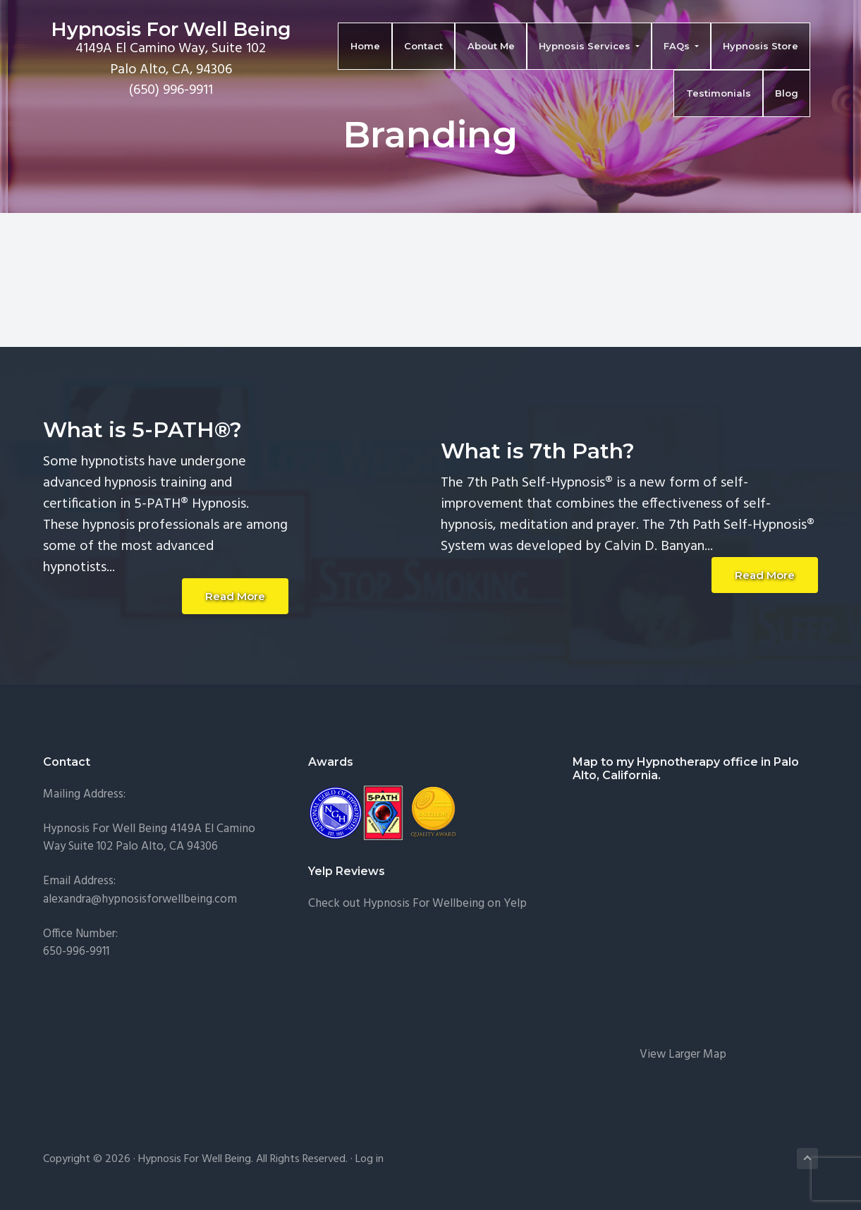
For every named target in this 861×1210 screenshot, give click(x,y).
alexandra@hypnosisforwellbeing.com (140, 899)
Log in (369, 1159)
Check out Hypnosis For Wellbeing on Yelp (417, 903)
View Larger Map (683, 1054)
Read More (235, 596)
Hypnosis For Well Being (163, 30)
